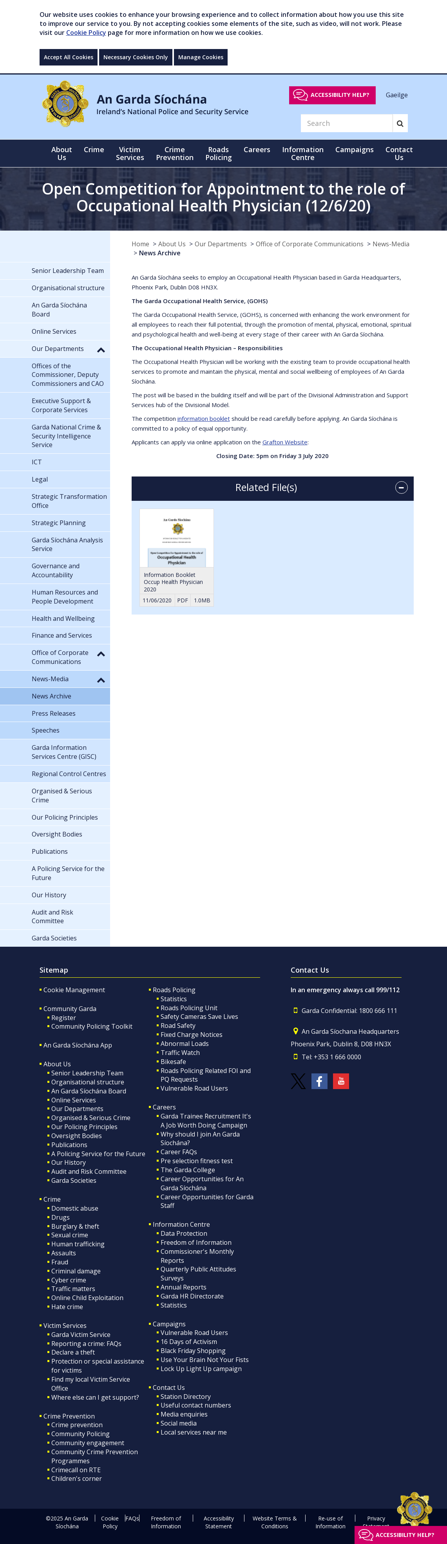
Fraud (59, 1262)
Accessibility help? (340, 94)
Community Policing (80, 1433)
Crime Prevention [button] (175, 153)
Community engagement (87, 1443)
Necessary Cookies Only (135, 57)
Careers (164, 1107)
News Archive (160, 253)
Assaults (63, 1253)
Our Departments (221, 244)
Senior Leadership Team (87, 1073)
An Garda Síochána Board (88, 1091)
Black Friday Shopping (193, 1350)
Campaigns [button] (354, 149)
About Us (172, 244)
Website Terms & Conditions (275, 1522)
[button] (101, 349)
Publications (69, 1144)
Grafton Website (285, 442)
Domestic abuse (74, 1208)
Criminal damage (76, 1271)
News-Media (391, 244)
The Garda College (188, 1170)
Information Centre (181, 1224)
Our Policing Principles (84, 1126)
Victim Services (65, 1325)
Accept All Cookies (68, 57)
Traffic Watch (180, 1052)
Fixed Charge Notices (192, 1034)
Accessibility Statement (219, 1522)
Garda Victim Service (80, 1334)
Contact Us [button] (399, 153)
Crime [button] (94, 149)
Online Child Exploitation (87, 1297)
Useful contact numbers (196, 1405)
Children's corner (76, 1478)
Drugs (60, 1217)
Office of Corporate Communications (310, 244)
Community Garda (69, 1008)
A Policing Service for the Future (98, 1153)
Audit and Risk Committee (89, 1171)
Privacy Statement (376, 1522)
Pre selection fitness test (197, 1161)
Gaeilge (397, 94)
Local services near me (194, 1432)
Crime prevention (77, 1424)
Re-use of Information (330, 1522)
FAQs (132, 1518)
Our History (68, 1162)
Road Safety (178, 1025)
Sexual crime (69, 1235)
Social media (179, 1423)
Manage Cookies (200, 57)
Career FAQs (179, 1152)
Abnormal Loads (185, 1043)
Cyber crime (68, 1280)
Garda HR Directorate (192, 1296)
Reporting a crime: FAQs (86, 1343)
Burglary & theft (75, 1226)
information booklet (203, 418)
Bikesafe (173, 1061)
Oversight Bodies (76, 1135)
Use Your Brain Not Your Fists (205, 1359)
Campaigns (169, 1324)
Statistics (174, 999)
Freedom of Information (196, 1242)
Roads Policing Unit (189, 1008)
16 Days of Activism (189, 1341)
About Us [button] (61, 153)
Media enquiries (184, 1414)
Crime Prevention (69, 1416)
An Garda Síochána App (77, 1045)
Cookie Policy (86, 32)
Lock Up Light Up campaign (201, 1368)
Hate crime (67, 1306)
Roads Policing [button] (218, 153)
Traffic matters (73, 1288)
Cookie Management (74, 990)
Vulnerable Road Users (194, 1088)
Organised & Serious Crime (90, 1117)
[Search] (347, 123)
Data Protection (184, 1233)
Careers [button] (257, 149)
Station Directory (186, 1396)
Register (63, 1017)
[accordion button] (401, 487)
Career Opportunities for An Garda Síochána (202, 1183)
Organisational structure (87, 1082)
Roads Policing (174, 990)
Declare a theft (73, 1352)
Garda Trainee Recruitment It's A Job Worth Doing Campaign (206, 1120)
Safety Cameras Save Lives (199, 1016)
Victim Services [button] (130, 153)
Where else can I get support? (95, 1397)
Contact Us (169, 1387)
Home (140, 244)
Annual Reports (183, 1287)
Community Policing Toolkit (91, 1026)
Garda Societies (73, 1180)
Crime (52, 1199)
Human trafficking (78, 1244)
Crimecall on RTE (76, 1470)
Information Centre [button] (303, 153)
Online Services (73, 1100)
